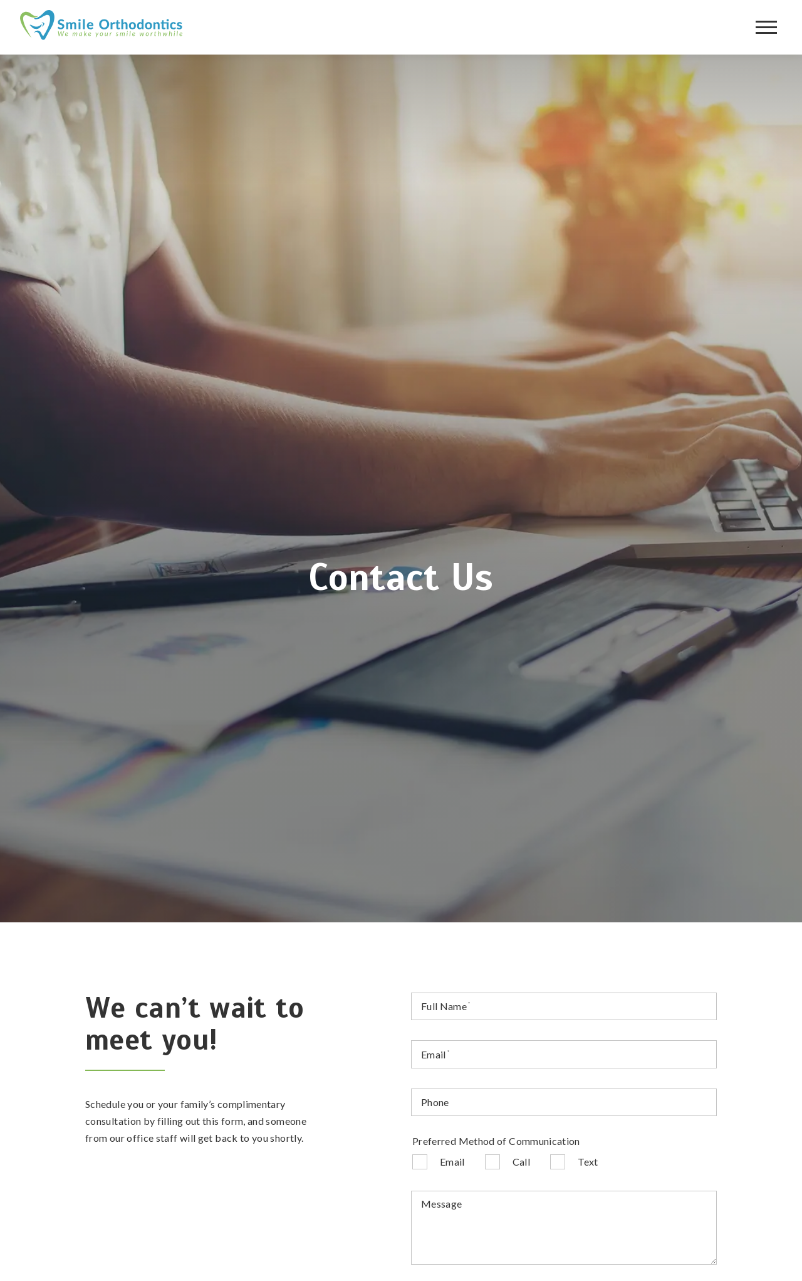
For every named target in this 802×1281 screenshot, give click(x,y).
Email (452, 1162)
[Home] (101, 27)
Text (588, 1162)
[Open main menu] (766, 27)
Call (521, 1162)
